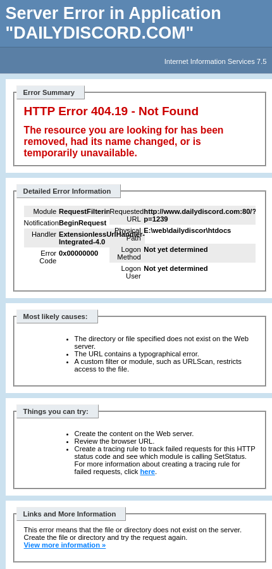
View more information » (65, 545)
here (147, 471)
